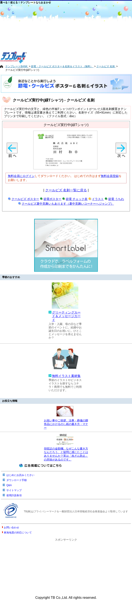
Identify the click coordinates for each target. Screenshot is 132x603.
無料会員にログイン (21, 176)
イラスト (98, 199)
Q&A (9, 485)
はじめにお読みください (20, 475)
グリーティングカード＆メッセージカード (66, 316)
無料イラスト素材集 (66, 376)
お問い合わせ (11, 527)
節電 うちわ (116, 199)
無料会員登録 (110, 176)
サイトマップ (14, 490)
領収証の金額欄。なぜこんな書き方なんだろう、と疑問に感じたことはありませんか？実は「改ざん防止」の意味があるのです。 (66, 454)
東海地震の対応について (18, 532)
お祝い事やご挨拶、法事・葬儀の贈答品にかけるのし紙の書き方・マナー (66, 424)
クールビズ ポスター (25, 199)
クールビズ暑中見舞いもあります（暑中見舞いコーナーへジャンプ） (68, 203)
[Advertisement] (85, 34)
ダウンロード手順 (16, 480)
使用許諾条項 (14, 495)
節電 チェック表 (76, 199)
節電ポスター (52, 199)
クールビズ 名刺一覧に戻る (66, 190)
